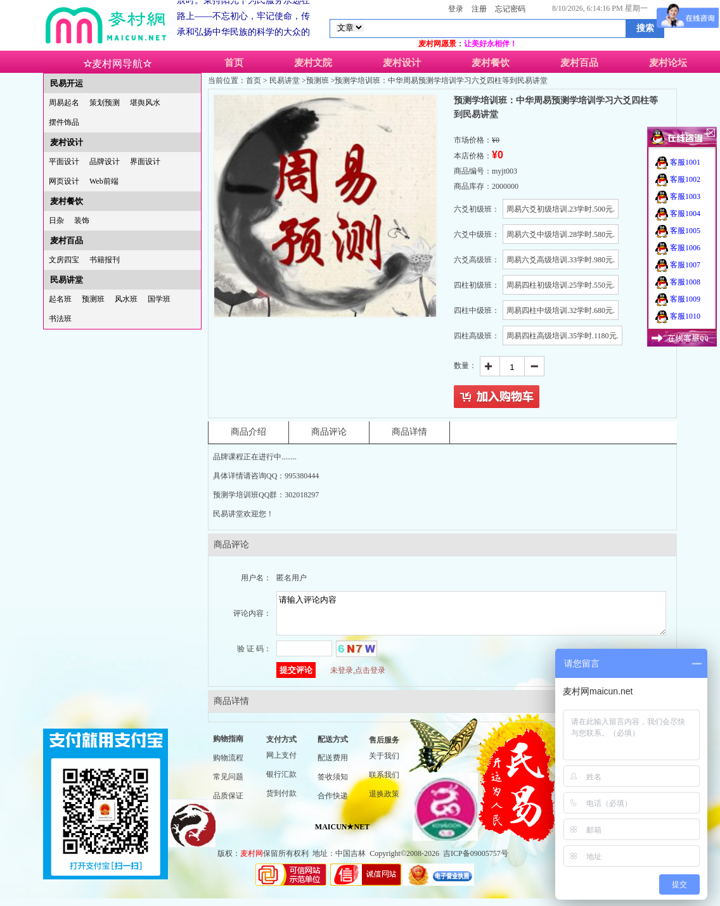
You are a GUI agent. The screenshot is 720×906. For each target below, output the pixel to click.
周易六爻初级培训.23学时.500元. (560, 209)
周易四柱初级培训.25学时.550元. (560, 285)
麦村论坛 (668, 63)
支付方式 (281, 747)
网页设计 (64, 181)
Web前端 (104, 181)
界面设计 (145, 161)
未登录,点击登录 (357, 677)
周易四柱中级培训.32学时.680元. (560, 310)
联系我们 (384, 782)
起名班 (60, 299)
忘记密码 (510, 8)
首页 (233, 63)
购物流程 (228, 765)
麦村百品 (579, 63)
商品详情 (409, 432)
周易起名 (64, 102)
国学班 (159, 299)
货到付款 (281, 800)
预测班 (93, 299)
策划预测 (104, 102)
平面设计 (64, 161)
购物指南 (228, 746)
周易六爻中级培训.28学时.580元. (560, 234)
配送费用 (333, 765)
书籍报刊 (104, 259)
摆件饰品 (64, 122)
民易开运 (66, 83)
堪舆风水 (145, 102)
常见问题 (228, 784)
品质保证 (228, 803)
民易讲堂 (66, 279)
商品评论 (329, 432)
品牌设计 (104, 161)
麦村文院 (313, 63)
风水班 (126, 299)
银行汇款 (281, 781)
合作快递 (333, 803)
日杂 (56, 220)
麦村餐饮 (491, 63)
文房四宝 (64, 259)
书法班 (60, 318)
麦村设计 (402, 63)
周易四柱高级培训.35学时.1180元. (562, 335)
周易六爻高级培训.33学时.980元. (560, 259)
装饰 (81, 220)
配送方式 (333, 747)
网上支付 (281, 762)
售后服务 (384, 747)
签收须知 (333, 784)
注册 (479, 8)
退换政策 (384, 801)
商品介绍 (248, 432)
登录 (455, 8)
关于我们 (384, 763)
